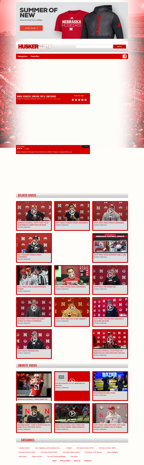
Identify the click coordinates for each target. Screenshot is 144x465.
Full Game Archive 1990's (27, 452)
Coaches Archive (47, 99)
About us (77, 461)
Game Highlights (112, 452)
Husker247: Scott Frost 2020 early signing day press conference (31, 320)
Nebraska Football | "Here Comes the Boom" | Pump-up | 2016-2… (32, 400)
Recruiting (74, 456)
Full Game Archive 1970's (85, 448)
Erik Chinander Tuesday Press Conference (29, 256)
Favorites (35, 56)
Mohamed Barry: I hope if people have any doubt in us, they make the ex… (33, 426)
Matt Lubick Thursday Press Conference (72, 223)
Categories (23, 56)
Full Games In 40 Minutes (93, 452)
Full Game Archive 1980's (107, 448)
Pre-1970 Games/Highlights (56, 456)
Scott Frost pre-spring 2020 (105, 287)
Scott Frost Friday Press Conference (109, 223)
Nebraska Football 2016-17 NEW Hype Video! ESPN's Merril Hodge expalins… (71, 426)
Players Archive (37, 456)
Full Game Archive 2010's (71, 452)
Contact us (88, 461)
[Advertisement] (72, 76)
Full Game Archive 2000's (49, 452)
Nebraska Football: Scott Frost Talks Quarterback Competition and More (33, 224)
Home (54, 461)
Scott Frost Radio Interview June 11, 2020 (110, 255)
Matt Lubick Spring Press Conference (71, 287)
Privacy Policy (65, 461)
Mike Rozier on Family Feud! (104, 393)
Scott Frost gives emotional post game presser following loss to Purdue (109, 426)
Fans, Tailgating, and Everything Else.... (48, 448)
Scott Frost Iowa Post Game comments (71, 319)
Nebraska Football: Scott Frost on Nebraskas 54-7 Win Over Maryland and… (110, 352)
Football (69, 448)
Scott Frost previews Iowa (28, 351)
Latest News (57, 99)
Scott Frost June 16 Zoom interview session (31, 288)
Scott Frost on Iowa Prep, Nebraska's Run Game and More (109, 320)
